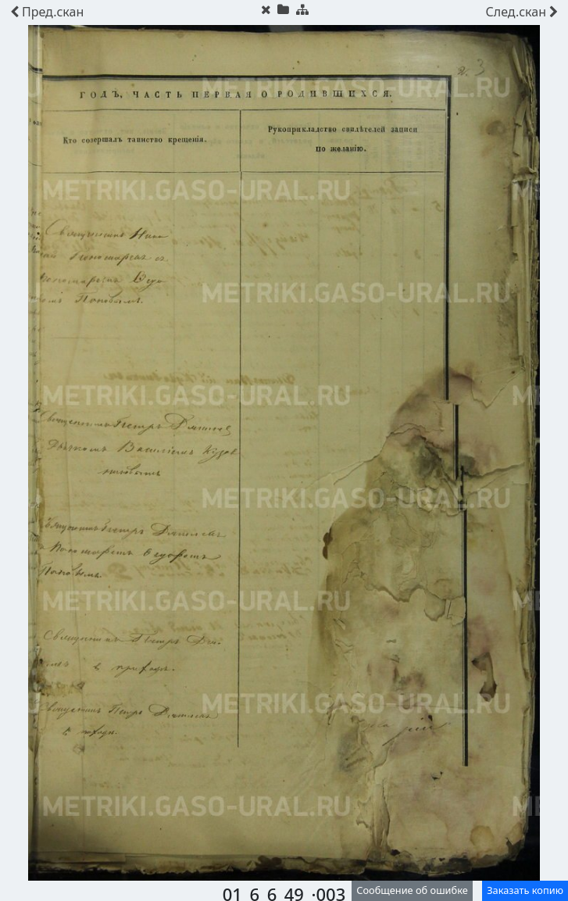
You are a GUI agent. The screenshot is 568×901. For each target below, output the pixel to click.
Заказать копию (525, 890)
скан (47, 11)
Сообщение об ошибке (412, 890)
